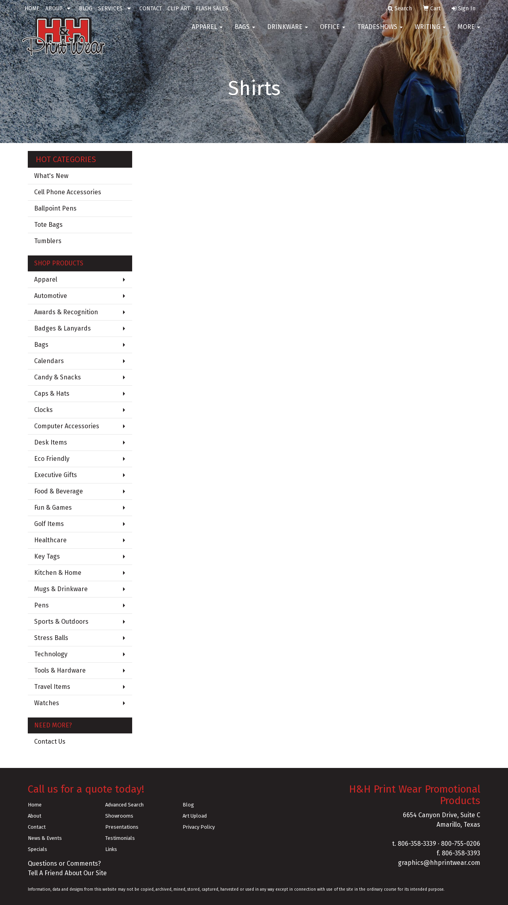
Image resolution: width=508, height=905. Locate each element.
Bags (245, 31)
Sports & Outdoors (61, 621)
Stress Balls (51, 638)
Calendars (49, 361)
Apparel (207, 31)
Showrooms (119, 816)
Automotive (50, 296)
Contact (37, 827)
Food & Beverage (58, 491)
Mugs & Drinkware (61, 589)
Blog (188, 805)
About (34, 816)
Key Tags (47, 556)
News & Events (45, 838)
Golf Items (49, 524)
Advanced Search (124, 805)
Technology (50, 654)
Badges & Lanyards (62, 328)
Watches (46, 703)
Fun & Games (53, 507)
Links (111, 849)
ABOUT (53, 8)
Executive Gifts (55, 475)
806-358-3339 (417, 843)
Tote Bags (48, 224)
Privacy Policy (199, 827)
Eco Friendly (51, 458)
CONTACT (150, 8)
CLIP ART (178, 8)
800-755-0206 (460, 843)
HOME (32, 8)
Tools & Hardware (60, 670)
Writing (430, 31)
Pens (41, 605)
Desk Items (50, 442)
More (469, 31)
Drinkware (287, 31)
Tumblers (48, 241)
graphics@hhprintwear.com (439, 862)
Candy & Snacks (57, 377)
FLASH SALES (212, 8)
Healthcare (50, 540)
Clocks (43, 410)
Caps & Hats (51, 393)
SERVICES (110, 8)
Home (35, 805)
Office (332, 31)
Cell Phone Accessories (67, 192)
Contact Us (49, 741)
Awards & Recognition (66, 312)
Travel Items (52, 686)
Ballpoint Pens (55, 208)
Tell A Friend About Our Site (67, 873)
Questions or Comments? (64, 863)
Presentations (122, 827)
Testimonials (120, 838)
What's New (51, 176)
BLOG (85, 8)
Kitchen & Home (57, 572)
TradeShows (380, 31)
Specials (37, 849)
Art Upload (195, 816)
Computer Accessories (66, 426)
